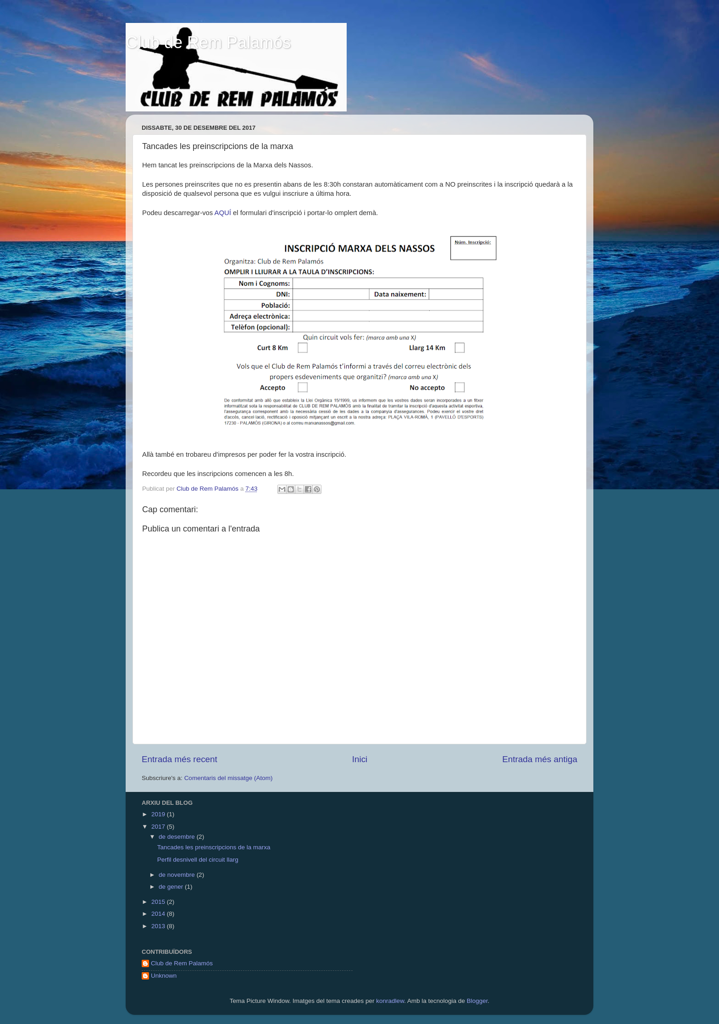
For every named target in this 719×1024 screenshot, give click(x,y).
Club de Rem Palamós (208, 42)
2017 (159, 826)
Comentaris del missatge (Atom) (228, 778)
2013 (159, 926)
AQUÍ (223, 212)
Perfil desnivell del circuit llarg (197, 859)
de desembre (178, 836)
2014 (159, 913)
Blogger (477, 1000)
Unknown (164, 975)
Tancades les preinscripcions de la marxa (214, 847)
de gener (172, 886)
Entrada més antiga (539, 759)
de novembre (178, 874)
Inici (360, 759)
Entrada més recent (179, 759)
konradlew (390, 1000)
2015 (159, 901)
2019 (159, 814)
